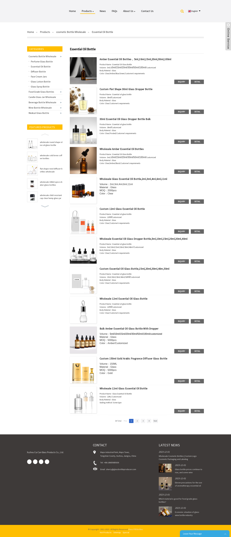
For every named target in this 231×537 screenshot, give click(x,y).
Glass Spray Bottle (40, 86)
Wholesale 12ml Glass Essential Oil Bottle (123, 388)
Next (155, 421)
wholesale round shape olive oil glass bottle (51, 143)
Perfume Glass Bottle (42, 61)
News (103, 11)
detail (197, 82)
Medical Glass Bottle (39, 112)
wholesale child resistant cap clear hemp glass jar (51, 196)
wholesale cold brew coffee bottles (51, 157)
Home (72, 11)
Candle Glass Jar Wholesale (42, 97)
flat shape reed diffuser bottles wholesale (51, 170)
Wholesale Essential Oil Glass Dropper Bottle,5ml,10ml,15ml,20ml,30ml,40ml (144, 238)
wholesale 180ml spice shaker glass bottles (51, 183)
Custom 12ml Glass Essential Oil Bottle (122, 209)
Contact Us (147, 11)
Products (88, 11)
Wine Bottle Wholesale (40, 107)
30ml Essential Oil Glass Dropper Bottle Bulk (125, 119)
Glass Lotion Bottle (41, 81)
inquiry (181, 82)
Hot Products (106, 532)
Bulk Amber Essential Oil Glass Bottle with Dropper (129, 328)
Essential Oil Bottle (102, 32)
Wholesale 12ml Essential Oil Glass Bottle (123, 298)
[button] (44, 134)
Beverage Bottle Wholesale (42, 102)
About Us (129, 11)
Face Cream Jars (39, 76)
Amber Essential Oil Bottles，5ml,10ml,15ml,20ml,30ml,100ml (135, 59)
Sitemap (117, 532)
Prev (125, 421)
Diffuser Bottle (38, 71)
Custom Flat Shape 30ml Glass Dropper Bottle (126, 89)
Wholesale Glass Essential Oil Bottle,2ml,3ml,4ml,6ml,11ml (133, 179)
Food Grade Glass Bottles (41, 91)
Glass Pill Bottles (135, 529)
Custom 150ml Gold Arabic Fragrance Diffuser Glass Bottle (133, 358)
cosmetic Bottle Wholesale (71, 32)
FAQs (114, 11)
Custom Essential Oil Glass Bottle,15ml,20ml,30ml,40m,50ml (134, 268)
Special (126, 532)
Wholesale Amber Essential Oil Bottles (122, 149)
